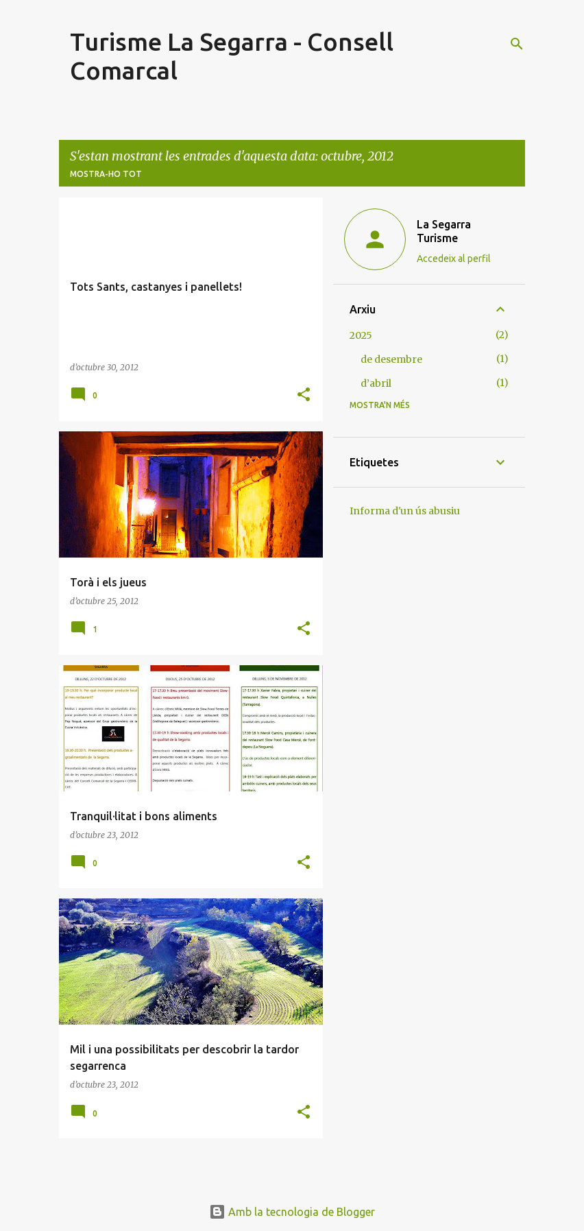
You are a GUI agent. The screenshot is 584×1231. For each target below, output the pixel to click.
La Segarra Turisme (444, 231)
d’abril (376, 383)
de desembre (391, 359)
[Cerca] (517, 43)
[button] (303, 395)
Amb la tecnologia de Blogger (292, 1212)
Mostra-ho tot (106, 173)
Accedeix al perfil (454, 258)
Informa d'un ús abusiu (405, 511)
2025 (361, 335)
